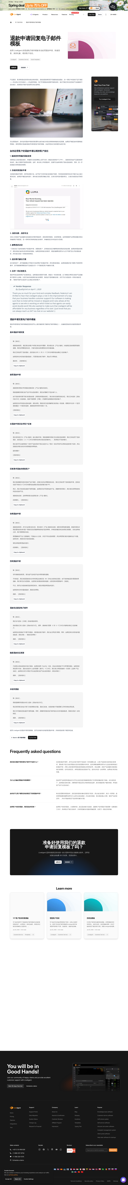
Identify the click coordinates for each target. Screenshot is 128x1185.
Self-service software (103, 1122)
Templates (78, 1122)
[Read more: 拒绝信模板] (101, 915)
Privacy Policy (100, 1181)
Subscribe (113, 1150)
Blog (76, 1112)
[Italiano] (80, 1169)
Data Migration (33, 1115)
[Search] (84, 14)
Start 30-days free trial (15, 1086)
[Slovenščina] (116, 1169)
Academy (77, 1119)
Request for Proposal (35, 1126)
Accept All (8, 1179)
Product (46, 14)
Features (12, 1120)
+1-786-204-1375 (18, 1157)
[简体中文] (82, 1172)
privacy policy (13, 1175)
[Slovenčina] (112, 1169)
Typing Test (78, 1126)
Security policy (89, 1181)
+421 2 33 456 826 (18, 1149)
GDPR (108, 1181)
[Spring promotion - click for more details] (64, 5)
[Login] (105, 14)
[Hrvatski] (74, 1169)
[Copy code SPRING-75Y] (57, 9)
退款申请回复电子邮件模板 (33, 22)
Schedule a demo (31, 1086)
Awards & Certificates (58, 1115)
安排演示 (24, 67)
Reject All (18, 1179)
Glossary (77, 1115)
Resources (55, 14)
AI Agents (35, 14)
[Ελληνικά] (55, 1169)
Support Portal (33, 1112)
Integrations (13, 1124)
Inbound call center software (105, 1126)
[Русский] (109, 1169)
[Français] (71, 1169)
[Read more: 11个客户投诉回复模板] (27, 915)
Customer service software (105, 1115)
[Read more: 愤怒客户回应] (64, 915)
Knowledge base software (105, 1112)
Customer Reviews (57, 1119)
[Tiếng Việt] (79, 1172)
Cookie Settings (29, 1179)
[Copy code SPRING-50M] (26, 9)
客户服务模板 (19, 22)
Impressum (55, 1126)
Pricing (12, 1116)
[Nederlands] (93, 1169)
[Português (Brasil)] (103, 1169)
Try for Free (32, 737)
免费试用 (13, 67)
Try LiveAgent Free (104, 99)
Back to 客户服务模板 (18, 737)
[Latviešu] (90, 1169)
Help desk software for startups (106, 1137)
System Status (33, 1119)
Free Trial (91, 14)
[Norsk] (96, 1169)
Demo (100, 14)
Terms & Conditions (76, 1181)
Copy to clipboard (19, 365)
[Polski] (100, 1169)
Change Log (32, 1122)
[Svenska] (72, 1172)
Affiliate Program (57, 1122)
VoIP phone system (103, 1119)
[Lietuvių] (87, 1169)
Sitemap (115, 1181)
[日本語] (84, 1169)
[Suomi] (68, 1169)
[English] (58, 1169)
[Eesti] (64, 1169)
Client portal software (103, 1133)
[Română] (106, 1169)
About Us (54, 1112)
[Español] (61, 1169)
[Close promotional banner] (125, 2)
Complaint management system (106, 1130)
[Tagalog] (76, 1172)
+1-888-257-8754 (18, 1153)
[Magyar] (77, 1169)
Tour (11, 1127)
